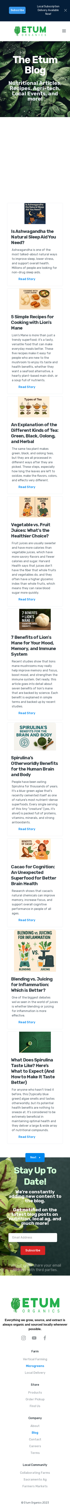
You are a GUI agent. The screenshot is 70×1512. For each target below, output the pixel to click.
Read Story (26, 279)
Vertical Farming (35, 1359)
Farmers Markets (35, 1486)
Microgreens (35, 1366)
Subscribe (17, 10)
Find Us (35, 1406)
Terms (35, 1453)
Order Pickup (35, 1399)
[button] (64, 31)
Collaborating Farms (35, 1473)
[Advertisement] (35, 158)
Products (35, 1392)
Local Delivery (35, 1372)
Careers (35, 1446)
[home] (29, 31)
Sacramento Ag (35, 1479)
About (35, 1426)
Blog (35, 1432)
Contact (35, 1439)
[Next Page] (35, 1157)
